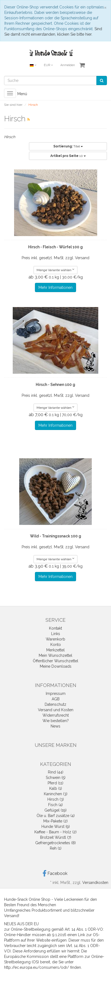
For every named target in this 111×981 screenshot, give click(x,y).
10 (68, 156)
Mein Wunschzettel (55, 655)
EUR (48, 65)
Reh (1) (55, 848)
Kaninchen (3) (55, 794)
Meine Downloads (55, 666)
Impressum (56, 693)
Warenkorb (55, 639)
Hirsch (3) (55, 799)
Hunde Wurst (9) (55, 826)
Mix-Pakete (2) (55, 821)
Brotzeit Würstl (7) (55, 837)
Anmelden (67, 65)
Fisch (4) (55, 805)
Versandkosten (95, 882)
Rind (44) (55, 772)
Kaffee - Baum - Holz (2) (55, 832)
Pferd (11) (55, 783)
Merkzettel (55, 650)
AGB (56, 699)
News (55, 726)
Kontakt (55, 628)
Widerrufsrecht (56, 715)
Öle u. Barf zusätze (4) (56, 815)
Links (55, 634)
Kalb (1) (55, 788)
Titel (68, 146)
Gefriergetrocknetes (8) (55, 843)
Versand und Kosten (55, 710)
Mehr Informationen (55, 287)
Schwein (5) (56, 777)
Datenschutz (55, 704)
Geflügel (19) (55, 810)
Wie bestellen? (56, 721)
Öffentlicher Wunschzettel (55, 661)
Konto (55, 644)
